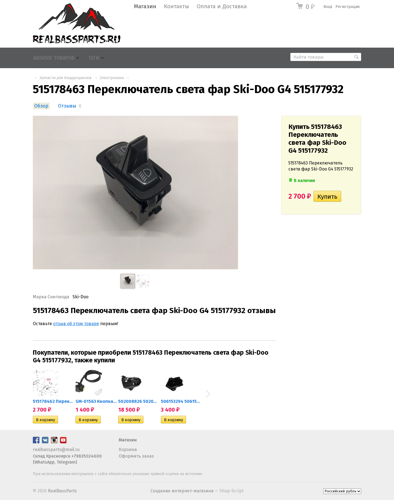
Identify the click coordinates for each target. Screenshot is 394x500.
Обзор (41, 106)
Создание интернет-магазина (181, 490)
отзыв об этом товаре (76, 323)
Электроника (112, 78)
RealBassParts (62, 490)
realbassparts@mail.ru (56, 449)
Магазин (145, 6)
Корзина (128, 449)
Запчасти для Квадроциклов (65, 78)
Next (208, 393)
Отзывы (67, 106)
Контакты (176, 6)
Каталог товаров (53, 58)
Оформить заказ (136, 456)
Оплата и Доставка (222, 6)
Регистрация (347, 6)
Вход (327, 6)
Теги (93, 58)
